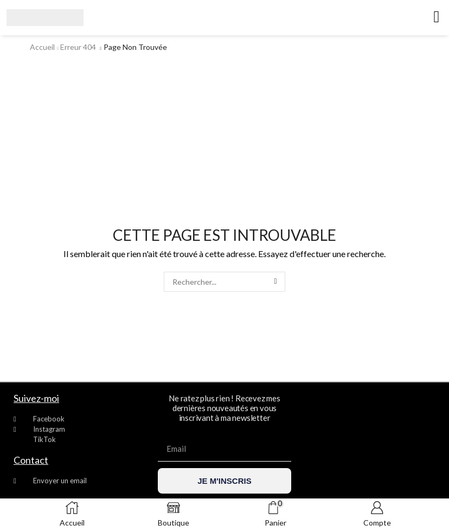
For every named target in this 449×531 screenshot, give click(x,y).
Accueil (42, 47)
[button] (436, 16)
